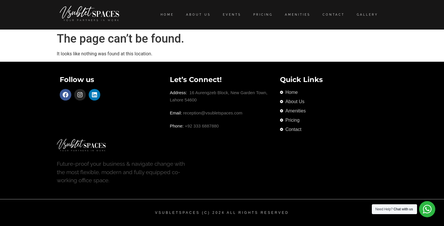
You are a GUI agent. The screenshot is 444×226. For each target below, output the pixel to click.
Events (232, 14)
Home (167, 14)
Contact (334, 14)
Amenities (297, 14)
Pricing (263, 14)
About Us (198, 14)
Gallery (367, 14)
